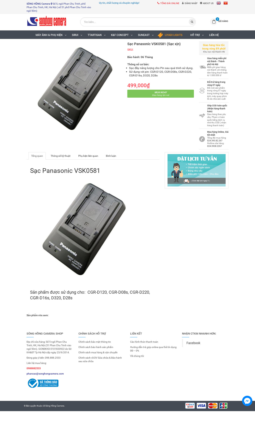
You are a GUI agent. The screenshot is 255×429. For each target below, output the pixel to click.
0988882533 (34, 368)
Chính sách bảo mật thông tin (94, 341)
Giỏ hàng (223, 21)
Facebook (193, 343)
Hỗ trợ (198, 35)
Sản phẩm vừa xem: (38, 315)
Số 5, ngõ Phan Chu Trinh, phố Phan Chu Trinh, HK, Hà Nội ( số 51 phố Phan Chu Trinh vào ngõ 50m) (59, 7)
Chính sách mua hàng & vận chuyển (98, 352)
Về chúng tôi (137, 356)
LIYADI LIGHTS (173, 35)
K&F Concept (122, 35)
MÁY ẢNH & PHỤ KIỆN (52, 35)
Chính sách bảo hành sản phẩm (95, 347)
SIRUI (78, 35)
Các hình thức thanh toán (144, 341)
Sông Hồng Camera (54, 406)
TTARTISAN (97, 35)
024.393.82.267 (214, 140)
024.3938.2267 (214, 146)
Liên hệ (214, 35)
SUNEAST (146, 35)
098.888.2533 (53, 357)
